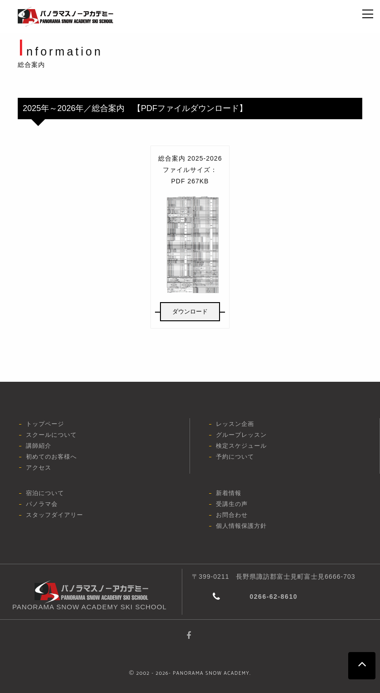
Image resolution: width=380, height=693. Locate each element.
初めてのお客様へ (51, 456)
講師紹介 (38, 445)
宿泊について (45, 493)
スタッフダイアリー (54, 514)
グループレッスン (241, 434)
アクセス (38, 467)
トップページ (45, 423)
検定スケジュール (241, 445)
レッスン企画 (235, 423)
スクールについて (51, 434)
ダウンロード (190, 311)
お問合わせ (232, 514)
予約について (235, 456)
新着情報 (228, 493)
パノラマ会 (42, 504)
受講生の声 (232, 504)
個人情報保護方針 (241, 525)
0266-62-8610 (273, 596)
